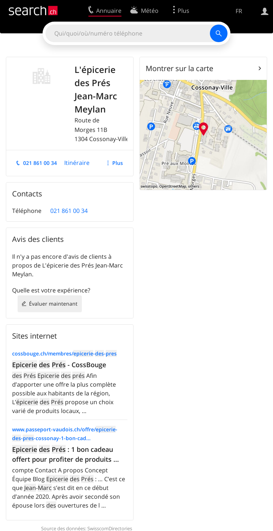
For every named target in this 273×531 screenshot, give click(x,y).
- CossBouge (59, 364)
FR (239, 11)
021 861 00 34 (40, 162)
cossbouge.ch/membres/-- (64, 353)
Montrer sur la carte (179, 68)
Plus (117, 162)
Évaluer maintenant (53, 303)
